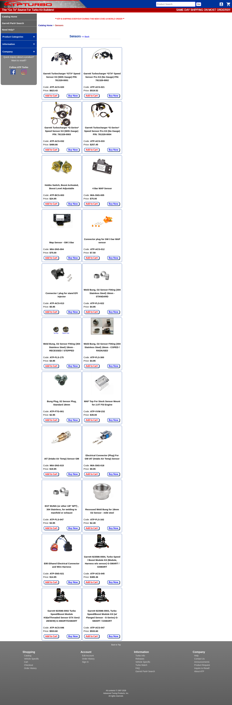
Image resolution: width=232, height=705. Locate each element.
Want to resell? (18, 60)
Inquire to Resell (201, 668)
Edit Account (88, 655)
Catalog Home (45, 25)
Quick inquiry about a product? (18, 57)
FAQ (138, 668)
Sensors (59, 25)
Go (198, 4)
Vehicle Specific (31, 659)
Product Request (202, 665)
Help (196, 655)
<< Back (85, 36)
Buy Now (73, 95)
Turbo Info (140, 655)
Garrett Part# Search (145, 671)
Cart (26, 662)
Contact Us (199, 659)
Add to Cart (51, 95)
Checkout (28, 665)
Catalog (27, 655)
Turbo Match (141, 665)
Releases (140, 659)
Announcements (201, 662)
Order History (30, 668)
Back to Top (116, 645)
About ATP (199, 671)
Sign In (85, 662)
